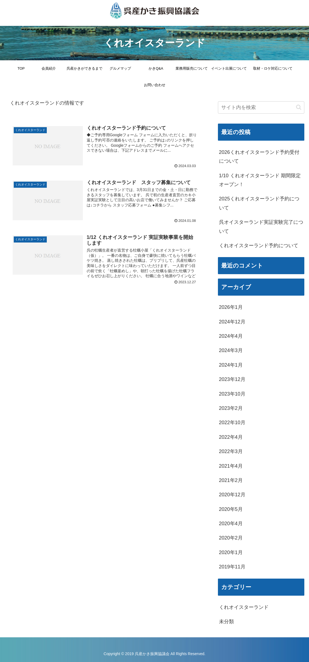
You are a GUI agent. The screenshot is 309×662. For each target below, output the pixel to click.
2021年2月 (231, 480)
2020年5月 (231, 509)
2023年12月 (232, 379)
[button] (298, 107)
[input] (261, 107)
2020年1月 (231, 552)
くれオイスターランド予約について (258, 245)
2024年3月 (231, 350)
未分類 (226, 621)
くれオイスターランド (244, 607)
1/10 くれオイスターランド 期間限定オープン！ (260, 180)
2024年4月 (231, 336)
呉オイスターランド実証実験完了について (261, 226)
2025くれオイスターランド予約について (259, 203)
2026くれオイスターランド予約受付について (259, 156)
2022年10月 (232, 422)
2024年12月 (232, 322)
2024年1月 (231, 365)
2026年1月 (231, 307)
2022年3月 (231, 451)
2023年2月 (231, 408)
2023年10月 (232, 394)
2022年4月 (231, 437)
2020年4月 (231, 523)
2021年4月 (231, 466)
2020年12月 (232, 494)
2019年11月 (232, 567)
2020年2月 (231, 538)
